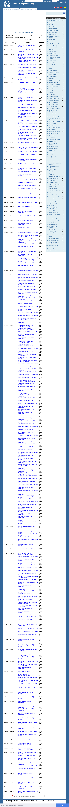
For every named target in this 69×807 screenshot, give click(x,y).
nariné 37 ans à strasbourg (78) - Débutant (28, 202)
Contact (35, 9)
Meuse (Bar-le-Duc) (53, 146)
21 (47, 64)
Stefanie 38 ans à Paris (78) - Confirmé (27, 67)
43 (47, 118)
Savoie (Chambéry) (53, 188)
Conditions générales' (8, 801)
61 (47, 159)
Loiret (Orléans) (52, 123)
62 (47, 161)
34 (47, 98)
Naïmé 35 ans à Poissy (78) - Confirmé (27, 446)
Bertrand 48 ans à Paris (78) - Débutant (27, 683)
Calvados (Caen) (53, 51)
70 (47, 182)
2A (47, 84)
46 (47, 125)
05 (47, 30)
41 (47, 114)
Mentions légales (51, 800)
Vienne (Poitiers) (53, 218)
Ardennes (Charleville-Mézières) (54, 37)
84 (47, 212)
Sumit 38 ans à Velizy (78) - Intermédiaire (28, 126)
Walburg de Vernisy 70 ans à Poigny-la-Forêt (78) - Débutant (27, 61)
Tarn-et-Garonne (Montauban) (53, 208)
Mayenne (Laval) (53, 141)
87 (47, 220)
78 (47, 199)
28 (47, 80)
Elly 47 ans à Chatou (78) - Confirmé (26, 82)
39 (47, 108)
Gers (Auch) (52, 94)
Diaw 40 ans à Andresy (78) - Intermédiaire (28, 426)
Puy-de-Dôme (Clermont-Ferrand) (55, 164)
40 (47, 110)
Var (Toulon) (52, 210)
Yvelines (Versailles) (53, 199)
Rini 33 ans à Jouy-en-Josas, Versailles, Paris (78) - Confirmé (27, 139)
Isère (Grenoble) (53, 106)
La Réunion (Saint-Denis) (55, 251)
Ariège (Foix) (52, 39)
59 (47, 154)
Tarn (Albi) (51, 205)
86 (47, 218)
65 (47, 169)
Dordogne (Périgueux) (54, 72)
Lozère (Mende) (52, 129)
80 (47, 203)
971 (47, 242)
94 (47, 238)
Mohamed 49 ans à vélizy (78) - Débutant (28, 331)
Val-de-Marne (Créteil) (54, 238)
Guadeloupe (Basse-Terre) (54, 243)
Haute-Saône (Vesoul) (54, 182)
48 (47, 129)
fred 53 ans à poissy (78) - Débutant (26, 536)
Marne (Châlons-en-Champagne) (53, 136)
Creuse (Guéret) (53, 70)
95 (47, 240)
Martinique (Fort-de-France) (53, 246)
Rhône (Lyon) (52, 180)
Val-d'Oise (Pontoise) (54, 240)
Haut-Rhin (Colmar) (53, 178)
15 (47, 53)
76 (47, 194)
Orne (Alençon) (52, 159)
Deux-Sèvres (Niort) (53, 201)
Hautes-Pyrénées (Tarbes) (53, 170)
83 (47, 210)
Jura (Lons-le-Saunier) (54, 108)
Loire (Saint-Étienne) (54, 116)
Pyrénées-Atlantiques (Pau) (54, 167)
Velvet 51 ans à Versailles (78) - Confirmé (28, 366)
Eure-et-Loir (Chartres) (54, 80)
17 (47, 57)
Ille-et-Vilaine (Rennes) (54, 100)
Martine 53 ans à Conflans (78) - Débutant (28, 642)
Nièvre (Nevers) (52, 152)
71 (47, 184)
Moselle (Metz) (52, 150)
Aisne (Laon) (52, 22)
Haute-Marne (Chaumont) (55, 139)
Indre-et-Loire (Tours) (54, 104)
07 (47, 34)
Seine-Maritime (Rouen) (54, 194)
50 (47, 133)
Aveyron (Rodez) (53, 45)
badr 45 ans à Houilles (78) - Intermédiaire (28, 193)
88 (47, 222)
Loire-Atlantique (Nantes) (55, 121)
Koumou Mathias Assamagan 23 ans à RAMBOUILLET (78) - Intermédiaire (27, 326)
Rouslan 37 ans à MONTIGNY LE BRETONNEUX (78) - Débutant (26, 675)
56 (47, 148)
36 (47, 102)
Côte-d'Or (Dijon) (53, 64)
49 (47, 131)
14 (47, 51)
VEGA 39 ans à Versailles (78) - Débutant (28, 232)
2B (47, 86)
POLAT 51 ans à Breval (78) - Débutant (27, 739)
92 (47, 231)
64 (47, 166)
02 (47, 22)
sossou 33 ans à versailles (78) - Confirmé (28, 315)
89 (47, 224)
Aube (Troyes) (52, 41)
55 (47, 146)
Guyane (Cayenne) (53, 249)
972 (47, 245)
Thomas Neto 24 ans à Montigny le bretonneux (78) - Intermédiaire (26, 340)
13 (47, 48)
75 (47, 192)
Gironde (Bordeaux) (53, 96)
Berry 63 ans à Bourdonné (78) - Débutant (28, 306)
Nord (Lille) (51, 154)
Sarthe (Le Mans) (53, 186)
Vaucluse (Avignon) (53, 212)
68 (47, 178)
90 (47, 226)
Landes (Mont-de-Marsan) (53, 111)
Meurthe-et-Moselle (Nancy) (53, 144)
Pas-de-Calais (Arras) (54, 161)
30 (47, 88)
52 (47, 139)
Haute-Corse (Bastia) (54, 86)
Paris (50, 192)
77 (47, 197)
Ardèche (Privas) (53, 34)
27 (47, 78)
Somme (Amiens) (53, 203)
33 (47, 96)
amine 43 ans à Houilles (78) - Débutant (27, 171)
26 (47, 76)
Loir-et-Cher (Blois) (53, 114)
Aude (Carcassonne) (54, 43)
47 (47, 127)
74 (47, 190)
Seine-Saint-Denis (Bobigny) (53, 235)
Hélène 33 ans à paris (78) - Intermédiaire (28, 501)
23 (47, 70)
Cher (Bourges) (52, 60)
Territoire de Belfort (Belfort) (53, 227)
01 (47, 20)
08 (47, 36)
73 (47, 188)
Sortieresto (24, 796)
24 (47, 72)
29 (47, 82)
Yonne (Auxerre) (53, 224)
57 (47, 150)
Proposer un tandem (13, 9)
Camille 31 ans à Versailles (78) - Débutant (28, 564)
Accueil (5, 9)
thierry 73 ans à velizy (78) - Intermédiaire (28, 363)
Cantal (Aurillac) (53, 53)
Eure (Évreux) (52, 78)
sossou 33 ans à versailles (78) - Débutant (28, 490)
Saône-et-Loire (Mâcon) (54, 184)
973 (47, 249)
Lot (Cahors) (52, 125)
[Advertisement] (24, 21)
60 (47, 156)
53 (47, 141)
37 (47, 104)
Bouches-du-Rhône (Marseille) (53, 48)
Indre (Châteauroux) (53, 102)
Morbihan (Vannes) (53, 148)
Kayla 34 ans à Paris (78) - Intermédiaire (27, 135)
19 (47, 62)
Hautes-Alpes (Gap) (53, 30)
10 (47, 41)
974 (47, 251)
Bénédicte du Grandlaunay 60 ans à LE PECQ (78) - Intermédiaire (27, 361)
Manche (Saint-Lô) (53, 133)
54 (47, 143)
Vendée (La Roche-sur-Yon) (54, 215)
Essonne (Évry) (52, 229)
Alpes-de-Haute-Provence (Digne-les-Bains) (55, 27)
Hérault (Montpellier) (54, 98)
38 (47, 106)
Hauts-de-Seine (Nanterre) (52, 232)
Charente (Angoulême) (54, 55)
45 (47, 123)
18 (47, 60)
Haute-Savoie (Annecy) (54, 190)
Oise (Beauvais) (53, 156)
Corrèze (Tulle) (52, 62)
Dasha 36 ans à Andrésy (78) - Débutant (27, 289)
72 (47, 186)
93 (47, 234)
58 (47, 152)
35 (47, 100)
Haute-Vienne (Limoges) (55, 220)
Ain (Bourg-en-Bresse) (54, 20)
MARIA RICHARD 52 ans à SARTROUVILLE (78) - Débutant (26, 329)
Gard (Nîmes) (52, 88)
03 (47, 24)
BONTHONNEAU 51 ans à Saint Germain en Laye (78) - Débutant (28, 665)
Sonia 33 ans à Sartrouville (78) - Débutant (28, 312)
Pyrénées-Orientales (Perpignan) (54, 173)
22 (47, 67)
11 (47, 43)
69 (47, 180)
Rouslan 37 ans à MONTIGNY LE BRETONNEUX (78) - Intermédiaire (26, 381)
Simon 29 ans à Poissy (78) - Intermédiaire (28, 374)
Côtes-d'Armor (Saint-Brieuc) (54, 67)
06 (47, 32)
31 (47, 90)
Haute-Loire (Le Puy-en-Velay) (54, 119)
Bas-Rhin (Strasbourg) (54, 176)
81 (47, 205)
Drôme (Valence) (53, 76)
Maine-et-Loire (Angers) (54, 131)
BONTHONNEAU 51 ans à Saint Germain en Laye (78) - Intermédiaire (28, 473)
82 (47, 207)
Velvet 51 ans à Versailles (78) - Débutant (28, 570)
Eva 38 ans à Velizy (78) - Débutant (26, 215)
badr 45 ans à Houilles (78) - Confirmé (27, 185)
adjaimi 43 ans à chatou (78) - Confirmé (27, 177)
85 (47, 214)
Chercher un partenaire (26, 9)
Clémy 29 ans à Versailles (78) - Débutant (28, 444)
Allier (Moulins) (52, 24)
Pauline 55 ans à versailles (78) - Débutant (28, 631)
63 (47, 163)
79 (47, 201)
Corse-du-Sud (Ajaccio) (54, 84)
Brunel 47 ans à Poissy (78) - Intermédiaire (28, 435)
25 (47, 74)
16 (47, 55)
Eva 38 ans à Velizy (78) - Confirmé (26, 220)
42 (47, 116)
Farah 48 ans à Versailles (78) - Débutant (28, 415)
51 (47, 135)
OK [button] (62, 805)
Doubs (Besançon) (53, 74)
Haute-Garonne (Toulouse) (52, 91)
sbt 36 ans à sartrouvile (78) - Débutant (27, 397)
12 (47, 45)
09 (47, 39)
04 (47, 27)
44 (47, 121)
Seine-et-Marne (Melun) (54, 197)
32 (47, 94)
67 (47, 176)
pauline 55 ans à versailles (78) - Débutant (28, 579)
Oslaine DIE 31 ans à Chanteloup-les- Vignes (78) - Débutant (27, 343)
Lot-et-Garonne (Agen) (54, 127)
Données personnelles (41, 800)
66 (47, 173)
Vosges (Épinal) (52, 222)
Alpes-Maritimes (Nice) (54, 32)
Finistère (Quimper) (53, 82)
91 (47, 229)
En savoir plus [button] (20, 805)
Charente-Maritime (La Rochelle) (54, 58)
